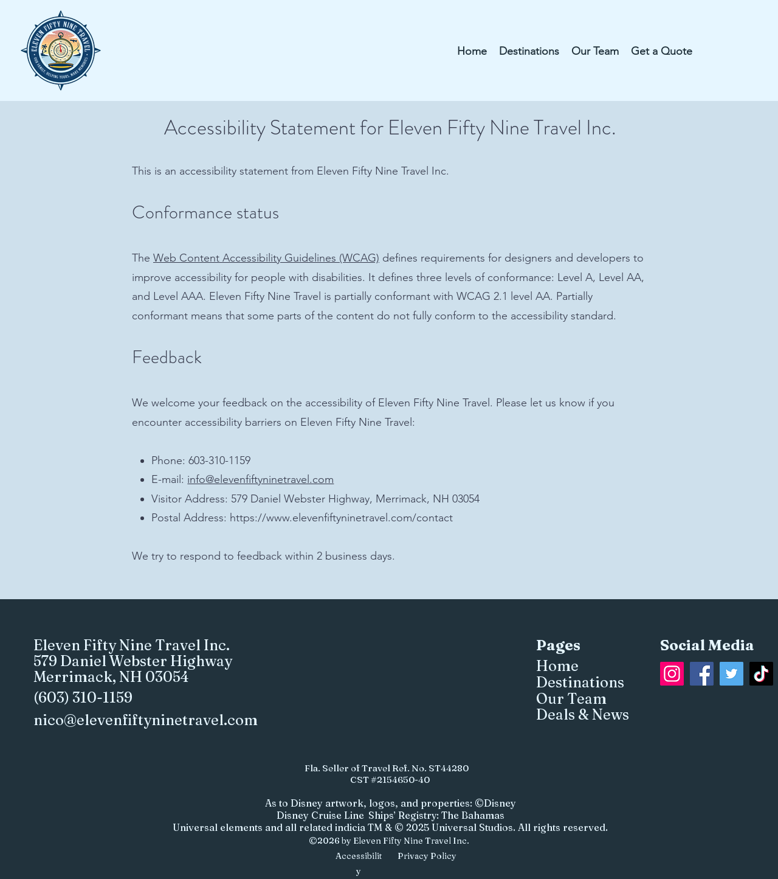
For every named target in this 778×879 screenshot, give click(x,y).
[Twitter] (731, 674)
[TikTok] (761, 674)
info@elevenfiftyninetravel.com (260, 479)
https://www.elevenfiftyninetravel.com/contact (341, 517)
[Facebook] (702, 674)
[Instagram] (672, 674)
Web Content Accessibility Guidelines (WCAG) (266, 258)
